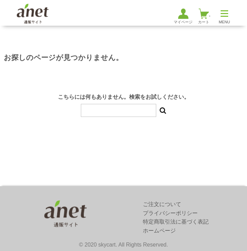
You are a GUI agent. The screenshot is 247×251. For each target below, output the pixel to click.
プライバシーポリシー (170, 213)
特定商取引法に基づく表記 (176, 222)
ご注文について (162, 204)
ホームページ (159, 231)
